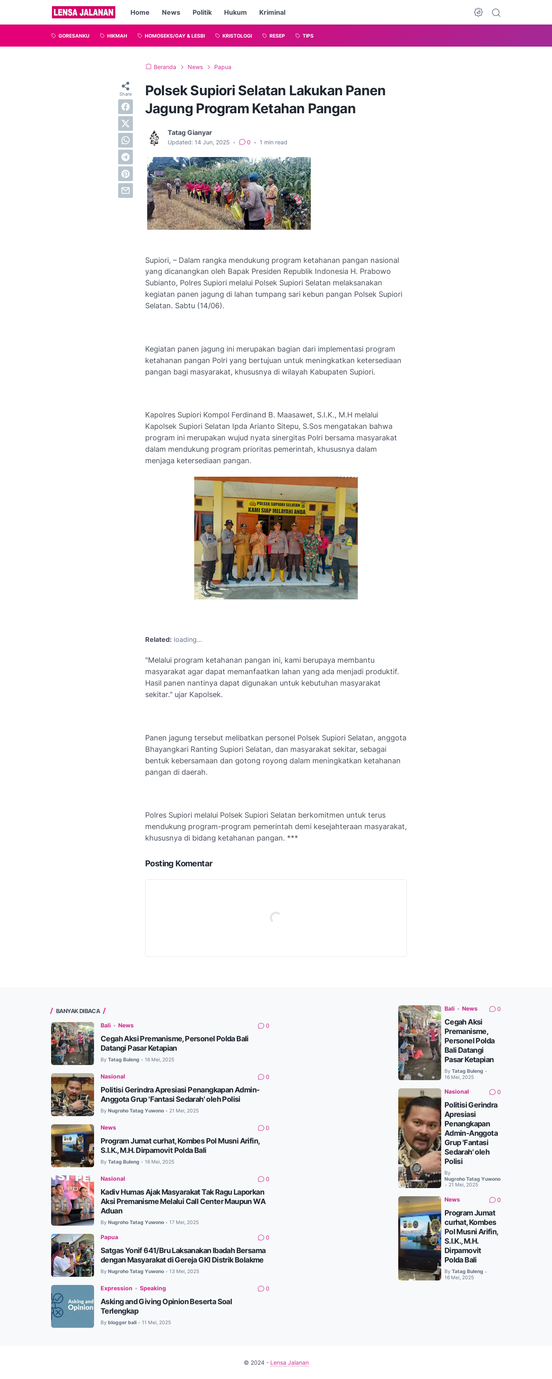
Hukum (235, 12)
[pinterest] (125, 173)
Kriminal (272, 12)
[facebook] (125, 106)
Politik (202, 12)
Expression (116, 1288)
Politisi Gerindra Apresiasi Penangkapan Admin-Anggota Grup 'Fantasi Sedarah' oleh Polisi (471, 1133)
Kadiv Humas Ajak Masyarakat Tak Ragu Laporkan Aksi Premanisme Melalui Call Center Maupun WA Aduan (183, 1201)
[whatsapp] (125, 140)
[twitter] (125, 123)
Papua (109, 1236)
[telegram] (125, 157)
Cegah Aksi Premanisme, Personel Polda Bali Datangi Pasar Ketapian (469, 1041)
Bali (106, 1025)
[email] (125, 190)
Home (140, 12)
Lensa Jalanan (289, 1362)
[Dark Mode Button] (478, 12)
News (171, 12)
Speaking (153, 1288)
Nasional (113, 1076)
